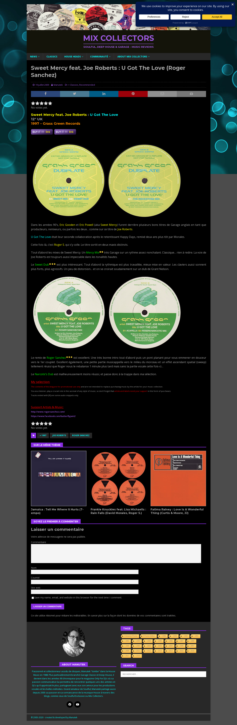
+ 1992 (126, 641)
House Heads (72, 56)
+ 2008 (126, 651)
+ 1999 (126, 646)
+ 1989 (174, 636)
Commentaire (38, 542)
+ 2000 (137, 646)
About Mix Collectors (132, 56)
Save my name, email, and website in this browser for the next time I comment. (78, 597)
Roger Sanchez (80, 435)
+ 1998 (191, 641)
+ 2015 (181, 651)
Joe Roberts (59, 435)
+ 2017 (126, 656)
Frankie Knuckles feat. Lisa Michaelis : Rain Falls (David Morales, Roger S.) (118, 511)
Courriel (35, 577)
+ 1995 (159, 641)
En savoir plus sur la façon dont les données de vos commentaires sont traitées (131, 615)
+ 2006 (181, 646)
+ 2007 (191, 646)
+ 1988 (163, 636)
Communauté (99, 56)
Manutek (58, 84)
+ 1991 (196, 636)
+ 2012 (148, 651)
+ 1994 (148, 641)
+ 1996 (170, 641)
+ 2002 (148, 646)
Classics (51, 56)
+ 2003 (159, 646)
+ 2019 (137, 656)
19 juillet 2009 (42, 84)
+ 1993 (137, 641)
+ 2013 (159, 651)
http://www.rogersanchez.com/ (48, 411)
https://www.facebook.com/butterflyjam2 (53, 416)
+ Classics (73, 84)
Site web (35, 587)
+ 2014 (170, 651)
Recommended (87, 84)
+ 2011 (137, 651)
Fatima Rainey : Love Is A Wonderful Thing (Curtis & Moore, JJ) (177, 511)
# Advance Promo (130, 636)
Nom (34, 567)
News (33, 56)
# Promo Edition (149, 636)
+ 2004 (170, 646)
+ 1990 (185, 636)
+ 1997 (43, 435)
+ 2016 (191, 651)
